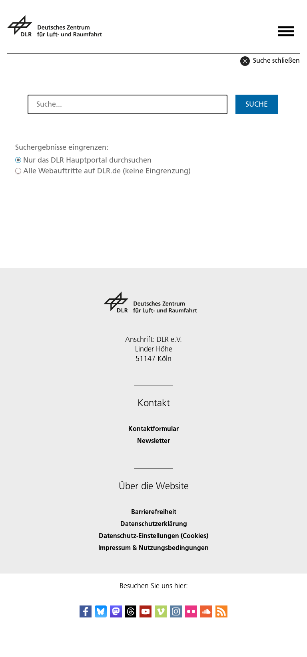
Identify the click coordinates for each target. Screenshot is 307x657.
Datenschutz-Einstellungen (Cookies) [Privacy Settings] (153, 535)
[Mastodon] (116, 614)
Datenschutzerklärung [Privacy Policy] (153, 523)
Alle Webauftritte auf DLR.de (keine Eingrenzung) (107, 170)
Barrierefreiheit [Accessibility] (153, 511)
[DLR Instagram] (176, 614)
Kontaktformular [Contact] (153, 428)
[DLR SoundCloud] (206, 614)
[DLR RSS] (221, 614)
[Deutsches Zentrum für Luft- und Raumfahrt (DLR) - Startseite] (57, 29)
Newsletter (153, 440)
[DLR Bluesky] (101, 614)
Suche (256, 104)
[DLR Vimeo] (161, 614)
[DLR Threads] (130, 614)
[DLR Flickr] (191, 614)
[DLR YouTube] (146, 614)
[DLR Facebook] (86, 614)
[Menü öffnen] (286, 28)
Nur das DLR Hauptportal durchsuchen (87, 160)
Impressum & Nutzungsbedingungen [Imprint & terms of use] (153, 547)
